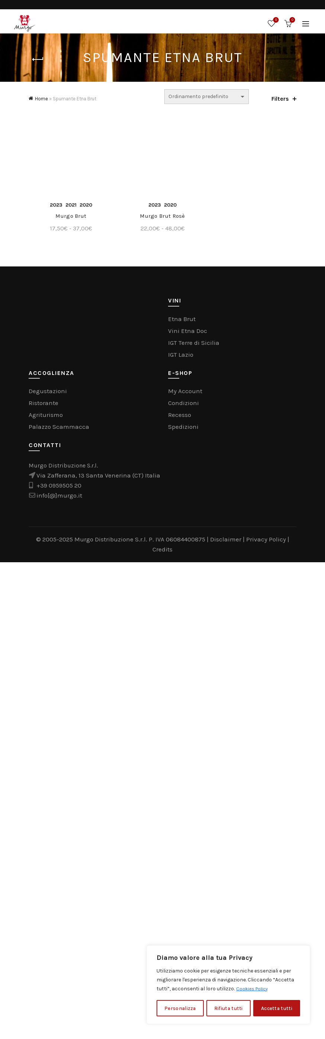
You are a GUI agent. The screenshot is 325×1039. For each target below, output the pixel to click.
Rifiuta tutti (228, 1008)
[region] (228, 985)
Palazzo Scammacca (59, 903)
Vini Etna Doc (187, 808)
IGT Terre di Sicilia (193, 819)
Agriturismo (46, 892)
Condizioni (183, 880)
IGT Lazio (180, 831)
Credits (162, 1026)
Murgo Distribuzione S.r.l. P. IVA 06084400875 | (142, 1016)
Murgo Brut (69, 693)
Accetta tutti (277, 1008)
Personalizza (180, 1008)
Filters (280, 98)
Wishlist (275, 20)
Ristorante (43, 880)
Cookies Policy (253, 989)
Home (41, 98)
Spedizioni (183, 903)
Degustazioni (48, 868)
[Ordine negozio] (206, 96)
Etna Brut (182, 796)
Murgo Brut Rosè (162, 693)
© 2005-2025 (55, 1016)
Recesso (179, 892)
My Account (185, 868)
